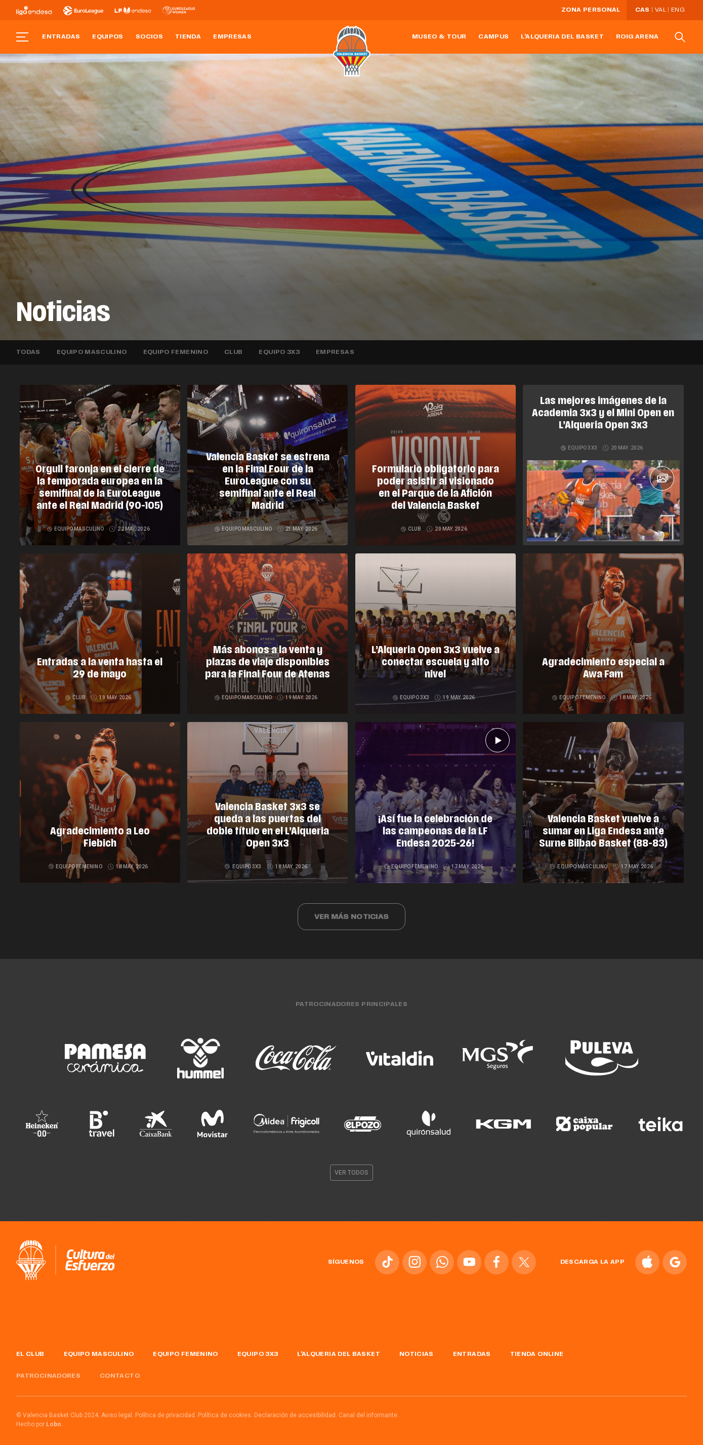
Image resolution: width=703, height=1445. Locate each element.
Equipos (107, 37)
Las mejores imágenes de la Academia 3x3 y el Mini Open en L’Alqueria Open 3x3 (603, 413)
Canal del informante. (369, 1406)
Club (233, 352)
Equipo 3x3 (279, 352)
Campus (493, 37)
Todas (28, 352)
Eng (677, 10)
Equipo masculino (92, 352)
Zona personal (591, 10)
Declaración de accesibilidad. (295, 1406)
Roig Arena (637, 37)
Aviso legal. (117, 1406)
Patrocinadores (48, 1366)
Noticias (416, 1345)
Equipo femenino (175, 352)
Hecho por (39, 1415)
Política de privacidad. (165, 1406)
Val (660, 10)
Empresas (232, 37)
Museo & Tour (439, 37)
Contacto (120, 1366)
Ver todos (352, 1163)
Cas (642, 10)
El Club (30, 1345)
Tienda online (537, 1345)
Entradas (61, 37)
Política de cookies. (225, 1406)
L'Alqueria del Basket (562, 37)
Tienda (188, 37)
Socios (149, 37)
